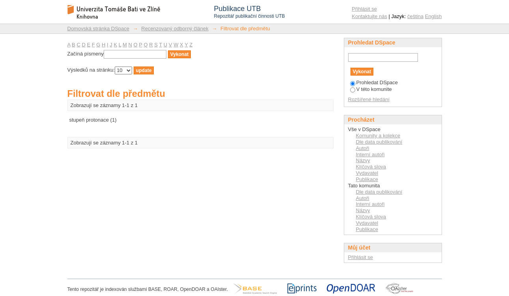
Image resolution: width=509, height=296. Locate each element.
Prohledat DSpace (374, 82)
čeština (415, 16)
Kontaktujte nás (369, 16)
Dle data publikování (379, 142)
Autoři (362, 148)
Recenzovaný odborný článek (175, 28)
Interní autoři (370, 154)
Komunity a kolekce (378, 136)
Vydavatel (367, 173)
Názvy (363, 160)
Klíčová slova (371, 167)
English (433, 16)
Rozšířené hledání (369, 99)
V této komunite (371, 89)
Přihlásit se (364, 9)
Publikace (367, 179)
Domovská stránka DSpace (98, 28)
